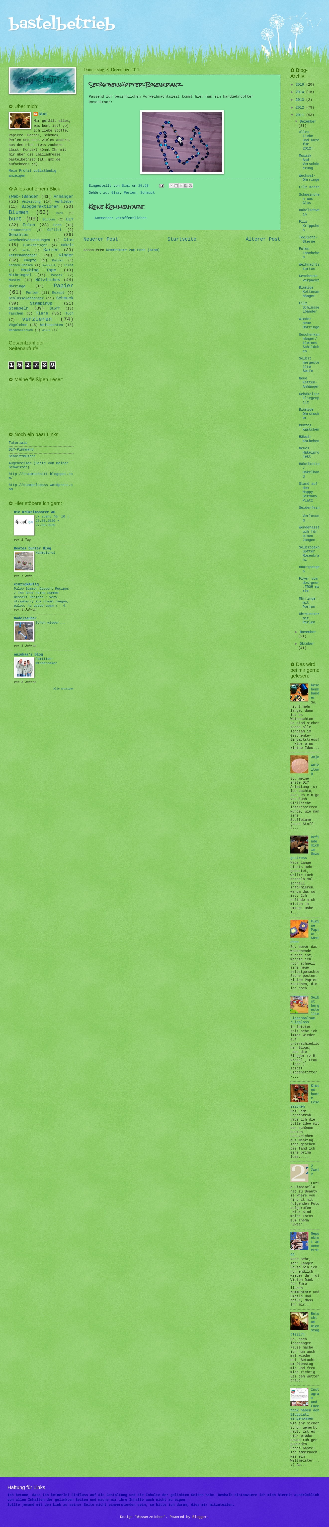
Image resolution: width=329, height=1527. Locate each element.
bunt (15, 219)
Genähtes (18, 234)
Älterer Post (263, 239)
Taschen (16, 314)
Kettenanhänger (23, 255)
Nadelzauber (25, 618)
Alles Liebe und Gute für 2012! (309, 140)
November (308, 632)
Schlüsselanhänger (26, 298)
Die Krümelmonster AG (34, 512)
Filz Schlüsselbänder (309, 308)
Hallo (26, 250)
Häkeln (67, 245)
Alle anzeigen (63, 688)
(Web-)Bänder (23, 196)
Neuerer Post (100, 239)
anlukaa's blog (28, 655)
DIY (70, 219)
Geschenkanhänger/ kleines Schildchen (309, 343)
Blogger (199, 1517)
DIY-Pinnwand (21, 450)
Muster (15, 280)
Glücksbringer (35, 245)
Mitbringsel (20, 275)
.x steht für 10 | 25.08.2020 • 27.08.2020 (52, 521)
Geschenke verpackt (309, 278)
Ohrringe (17, 286)
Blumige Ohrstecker (309, 414)
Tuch (69, 314)
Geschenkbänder (315, 691)
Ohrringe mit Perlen (307, 603)
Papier (64, 286)
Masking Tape (38, 270)
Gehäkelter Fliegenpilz (309, 398)
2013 (301, 100)
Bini (43, 114)
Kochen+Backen (21, 265)
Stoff (55, 309)
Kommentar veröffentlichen (121, 218)
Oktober (307, 644)
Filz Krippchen (309, 226)
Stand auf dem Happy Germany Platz (308, 492)
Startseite (181, 239)
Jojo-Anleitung (315, 765)
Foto (57, 225)
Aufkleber (64, 202)
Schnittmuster (22, 456)
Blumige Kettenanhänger (309, 292)
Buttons (49, 219)
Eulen (29, 225)
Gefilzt (54, 230)
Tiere (42, 313)
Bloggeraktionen (40, 206)
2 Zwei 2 (315, 1170)
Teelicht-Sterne (308, 240)
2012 (301, 108)
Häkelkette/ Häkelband (309, 470)
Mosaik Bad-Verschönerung (309, 162)
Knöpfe (30, 260)
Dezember (308, 122)
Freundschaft (20, 230)
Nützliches (47, 280)
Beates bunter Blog (32, 548)
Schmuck (147, 193)
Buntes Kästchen (309, 428)
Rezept (58, 293)
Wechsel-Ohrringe (309, 178)
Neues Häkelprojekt (309, 453)
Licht (69, 265)
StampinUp (41, 303)
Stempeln (18, 308)
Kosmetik (49, 265)
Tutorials (18, 443)
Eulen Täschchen (309, 253)
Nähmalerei (45, 553)
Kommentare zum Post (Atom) (133, 250)
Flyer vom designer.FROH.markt (309, 585)
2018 (301, 85)
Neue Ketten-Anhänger (309, 383)
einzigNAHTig (26, 584)
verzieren (37, 319)
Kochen (57, 260)
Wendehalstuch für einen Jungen (309, 534)
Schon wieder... (50, 623)
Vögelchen (18, 325)
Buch (59, 213)
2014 (301, 92)
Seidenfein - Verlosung (309, 514)
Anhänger (64, 196)
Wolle (46, 330)
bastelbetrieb (62, 24)
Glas (115, 193)
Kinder (66, 255)
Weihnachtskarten (309, 267)
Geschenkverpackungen (29, 240)
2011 (301, 115)
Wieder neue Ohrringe (309, 323)
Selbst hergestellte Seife (309, 365)
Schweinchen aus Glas (309, 199)
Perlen (130, 193)
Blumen (19, 212)
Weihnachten (51, 325)
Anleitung (31, 202)
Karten (51, 250)
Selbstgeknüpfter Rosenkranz (309, 554)
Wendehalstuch (21, 330)
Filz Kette (309, 187)
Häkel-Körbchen (309, 439)
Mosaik (57, 275)
